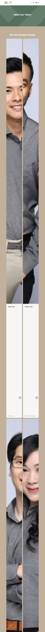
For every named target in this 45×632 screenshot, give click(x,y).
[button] (33, 2)
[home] (8, 3)
